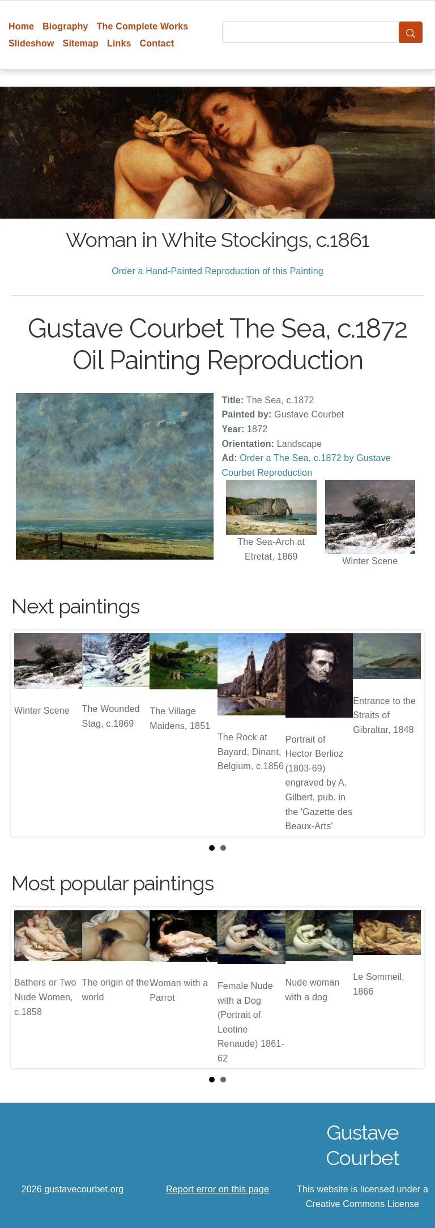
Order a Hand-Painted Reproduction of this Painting (217, 271)
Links (119, 43)
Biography (65, 26)
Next (406, 733)
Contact (157, 43)
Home (21, 26)
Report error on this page (217, 1189)
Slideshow (31, 43)
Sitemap (81, 43)
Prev (29, 733)
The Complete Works (143, 26)
